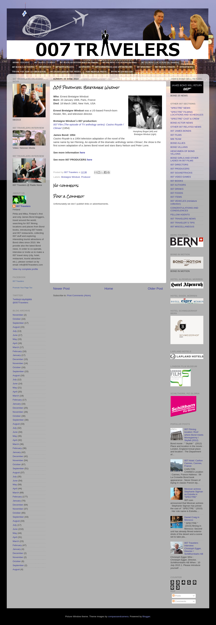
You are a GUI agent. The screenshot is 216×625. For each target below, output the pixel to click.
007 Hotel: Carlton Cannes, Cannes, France (193, 463)
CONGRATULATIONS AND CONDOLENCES (184, 209)
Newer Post (61, 288)
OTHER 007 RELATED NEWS (185, 127)
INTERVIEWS (186, 67)
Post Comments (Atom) (79, 295)
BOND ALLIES (177, 143)
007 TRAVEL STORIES (44, 62)
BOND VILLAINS (179, 147)
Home (108, 288)
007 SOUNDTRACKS (181, 172)
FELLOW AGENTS (180, 214)
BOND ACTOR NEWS (181, 123)
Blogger (146, 616)
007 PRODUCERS (180, 168)
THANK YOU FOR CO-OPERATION (29, 71)
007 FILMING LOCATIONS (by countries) (160, 62)
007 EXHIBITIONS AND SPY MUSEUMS (113, 67)
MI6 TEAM (175, 139)
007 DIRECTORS (179, 164)
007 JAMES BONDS (180, 131)
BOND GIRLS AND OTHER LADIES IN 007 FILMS (184, 159)
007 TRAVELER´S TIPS (182, 222)
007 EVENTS (84, 67)
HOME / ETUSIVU (21, 62)
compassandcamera (118, 616)
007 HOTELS (45, 67)
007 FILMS (176, 135)
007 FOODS (176, 193)
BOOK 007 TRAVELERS (122, 71)
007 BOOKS (176, 181)
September (18, 323)
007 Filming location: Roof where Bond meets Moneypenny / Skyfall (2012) (193, 435)
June (15, 335)
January (17, 355)
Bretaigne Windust (70, 177)
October (17, 319)
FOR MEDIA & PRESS (96, 71)
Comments (179, 601)
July (15, 331)
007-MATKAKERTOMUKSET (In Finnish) (79, 62)
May (15, 339)
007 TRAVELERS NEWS (183, 218)
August (16, 327)
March (16, 347)
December (18, 359)
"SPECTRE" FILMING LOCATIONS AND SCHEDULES (186, 113)
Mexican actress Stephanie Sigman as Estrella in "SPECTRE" (193, 493)
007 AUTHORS (178, 185)
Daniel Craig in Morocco (191, 518)
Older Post (155, 288)
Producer (85, 177)
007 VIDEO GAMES (180, 177)
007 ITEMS (176, 197)
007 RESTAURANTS (65, 67)
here (89, 159)
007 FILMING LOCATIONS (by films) (120, 62)
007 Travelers (23, 206)
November (18, 315)
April (15, 343)
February (17, 351)
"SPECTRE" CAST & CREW (184, 118)
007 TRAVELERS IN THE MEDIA (65, 71)
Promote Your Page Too (22, 288)
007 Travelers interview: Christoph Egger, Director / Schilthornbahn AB (193, 548)
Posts (176, 595)
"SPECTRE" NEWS (180, 108)
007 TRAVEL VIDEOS (165, 67)
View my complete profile (25, 269)
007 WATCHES (144, 67)
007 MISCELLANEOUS (182, 226)
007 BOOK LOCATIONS (23, 67)
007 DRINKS (176, 189)
